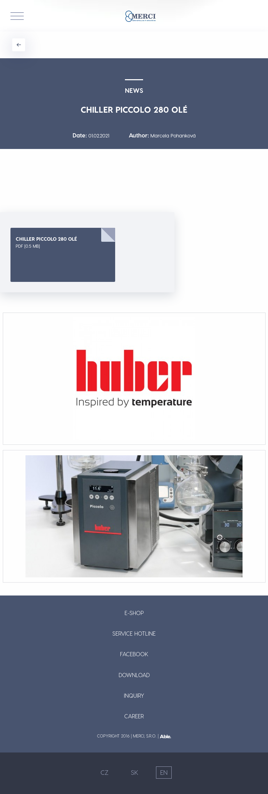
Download (134, 675)
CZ (104, 772)
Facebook (134, 654)
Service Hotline (134, 633)
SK (134, 772)
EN (164, 772)
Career (134, 716)
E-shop (134, 612)
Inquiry (134, 695)
